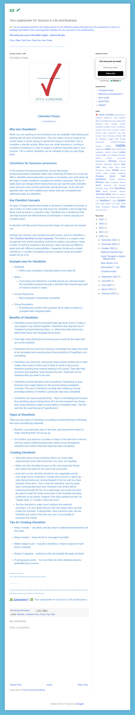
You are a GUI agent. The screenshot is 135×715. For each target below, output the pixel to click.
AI (124, 115)
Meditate (114, 155)
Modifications (101, 161)
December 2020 (109, 240)
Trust (114, 201)
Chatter (122, 124)
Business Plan (102, 124)
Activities (109, 115)
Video (118, 204)
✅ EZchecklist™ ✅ (21, 599)
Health (108, 149)
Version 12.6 (110, 204)
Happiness (100, 149)
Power (43, 614)
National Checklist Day (112, 252)
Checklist (99, 127)
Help (113, 149)
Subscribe (110, 73)
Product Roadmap (117, 173)
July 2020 (106, 281)
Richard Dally (50, 121)
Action (102, 115)
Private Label (101, 173)
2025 (101, 219)
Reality (112, 179)
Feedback (102, 139)
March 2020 (107, 289)
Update (121, 200)
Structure (113, 191)
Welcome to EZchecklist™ (110, 94)
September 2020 (109, 277)
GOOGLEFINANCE (117, 142)
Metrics (98, 158)
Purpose (100, 176)
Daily (105, 133)
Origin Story (114, 167)
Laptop (122, 152)
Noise (104, 167)
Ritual (107, 182)
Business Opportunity (117, 121)
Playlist (115, 170)
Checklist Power (32, 614)
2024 (101, 223)
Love (108, 155)
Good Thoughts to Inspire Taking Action (113, 257)
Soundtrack (120, 188)
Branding (104, 121)
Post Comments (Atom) (34, 690)
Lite (104, 155)
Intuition (108, 152)
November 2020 (109, 244)
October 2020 (108, 248)
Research (121, 179)
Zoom (105, 210)
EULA (105, 136)
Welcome (115, 207)
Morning (112, 161)
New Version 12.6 (109, 263)
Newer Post (15, 685)
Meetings (122, 155)
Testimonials (100, 197)
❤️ (97, 115)
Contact (99, 130)
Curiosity (115, 130)
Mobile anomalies (116, 158)
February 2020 (108, 293)
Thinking (113, 197)
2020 (101, 236)
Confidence (121, 127)
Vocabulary (106, 207)
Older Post (83, 685)
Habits (120, 145)
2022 (101, 228)
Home (49, 685)
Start (98, 191)
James (114, 152)
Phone (107, 170)
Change (114, 124)
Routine (122, 182)
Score (98, 185)
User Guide (103, 98)
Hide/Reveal (120, 149)
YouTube (99, 210)
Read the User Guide (42, 40)
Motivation (108, 164)
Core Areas (106, 130)
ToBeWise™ (105, 200)
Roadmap (114, 182)
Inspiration (99, 152)
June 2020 (106, 285)
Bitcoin (98, 121)
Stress (105, 191)
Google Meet (113, 139)
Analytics (99, 118)
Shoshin (122, 185)
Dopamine (112, 133)
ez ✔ (15, 10)
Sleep (106, 188)
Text (107, 197)
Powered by (110, 81)
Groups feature (103, 146)
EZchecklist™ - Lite (110, 267)
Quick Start (103, 101)
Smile (111, 188)
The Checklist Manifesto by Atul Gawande (31, 238)
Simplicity (99, 188)
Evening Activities (115, 136)
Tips (48, 614)
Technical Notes (103, 194)
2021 (101, 232)
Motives (116, 164)
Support (102, 105)
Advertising (119, 115)
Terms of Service (118, 194)
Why (53, 614)
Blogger (80, 704)
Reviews (100, 182)
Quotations (101, 179)
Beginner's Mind (111, 118)
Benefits (20, 614)
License (99, 155)
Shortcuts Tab (110, 185)
